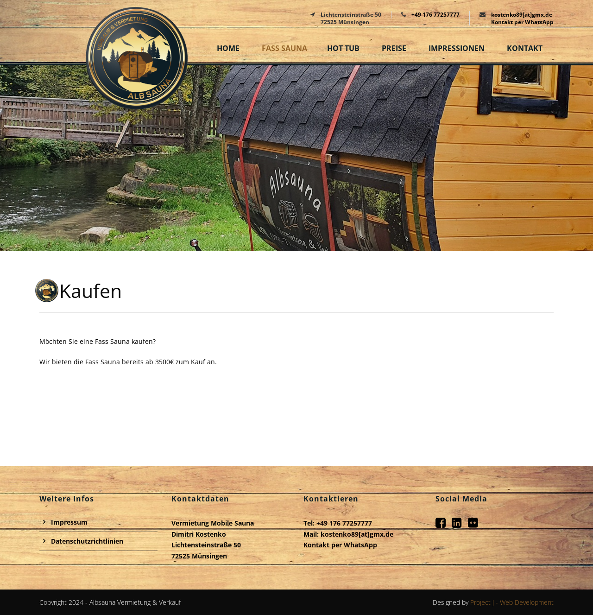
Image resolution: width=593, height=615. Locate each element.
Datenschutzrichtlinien (87, 541)
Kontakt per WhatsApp (522, 22)
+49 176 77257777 (435, 15)
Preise (394, 48)
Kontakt (525, 48)
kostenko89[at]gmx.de (521, 15)
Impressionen (457, 48)
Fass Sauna (284, 48)
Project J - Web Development (512, 602)
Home (228, 48)
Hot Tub (343, 48)
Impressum (69, 522)
